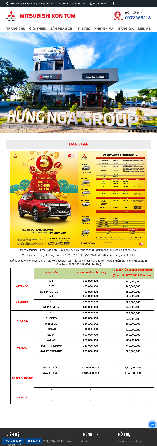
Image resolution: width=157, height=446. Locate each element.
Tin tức (84, 28)
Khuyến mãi (104, 28)
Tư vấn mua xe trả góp (130, 441)
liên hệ (144, 28)
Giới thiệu (37, 28)
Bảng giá (126, 28)
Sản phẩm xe (62, 28)
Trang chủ (15, 28)
